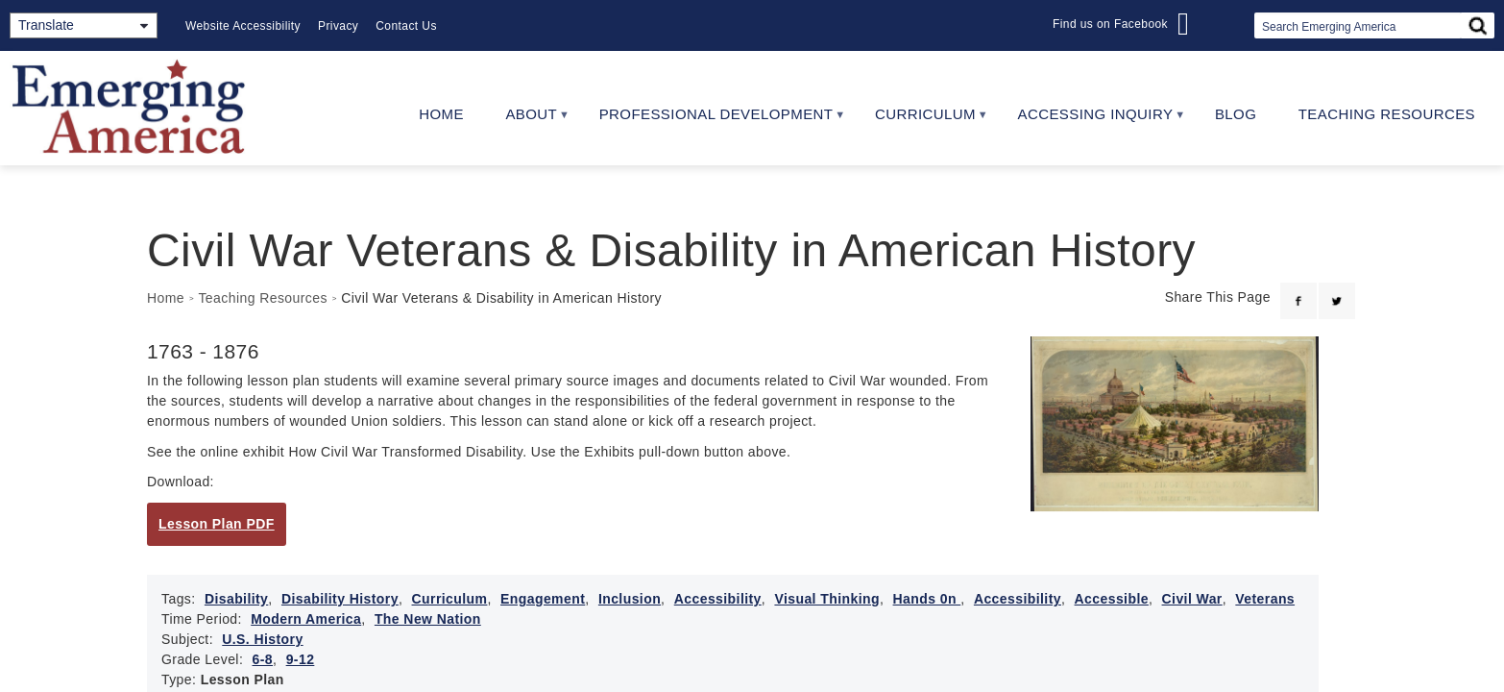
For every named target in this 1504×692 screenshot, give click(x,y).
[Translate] (84, 25)
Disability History (340, 598)
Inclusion (629, 598)
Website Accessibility (243, 26)
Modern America (306, 619)
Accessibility (718, 598)
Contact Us (406, 26)
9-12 (300, 659)
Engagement (542, 598)
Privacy (338, 26)
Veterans (1265, 598)
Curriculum (920, 121)
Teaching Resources (1386, 114)
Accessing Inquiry (1090, 121)
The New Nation (428, 619)
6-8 (263, 659)
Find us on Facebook (1110, 24)
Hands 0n (927, 598)
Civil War (1192, 598)
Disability (236, 598)
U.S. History (262, 639)
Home (441, 114)
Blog (1235, 114)
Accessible (1112, 598)
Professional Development (711, 121)
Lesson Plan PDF (216, 523)
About (527, 121)
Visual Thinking (827, 598)
